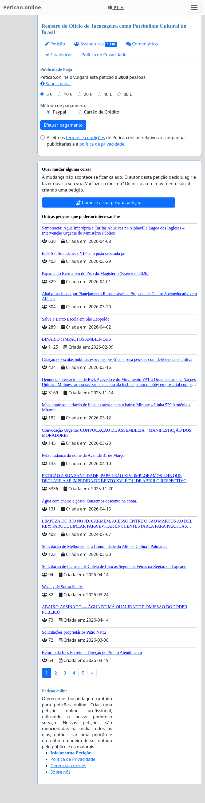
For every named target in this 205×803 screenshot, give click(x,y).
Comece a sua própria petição (108, 202)
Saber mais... (55, 84)
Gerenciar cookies (68, 766)
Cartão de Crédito (101, 112)
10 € (68, 94)
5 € (49, 94)
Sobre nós (60, 772)
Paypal (59, 112)
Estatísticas (58, 55)
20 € (88, 94)
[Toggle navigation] (194, 7)
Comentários (142, 44)
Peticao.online (22, 7)
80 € (128, 94)
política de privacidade (101, 144)
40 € (108, 94)
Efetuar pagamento (63, 125)
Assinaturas (95, 44)
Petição (55, 44)
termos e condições (85, 138)
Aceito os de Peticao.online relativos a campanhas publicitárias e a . (117, 141)
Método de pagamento (63, 105)
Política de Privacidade (103, 55)
